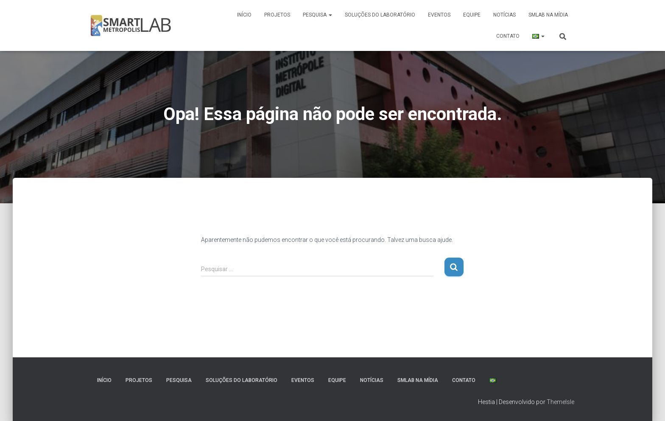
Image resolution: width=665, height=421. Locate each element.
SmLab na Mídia (548, 15)
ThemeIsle (560, 402)
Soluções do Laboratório (380, 15)
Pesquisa (317, 15)
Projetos (277, 15)
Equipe (472, 15)
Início (244, 15)
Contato (508, 36)
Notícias (504, 15)
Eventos (439, 15)
